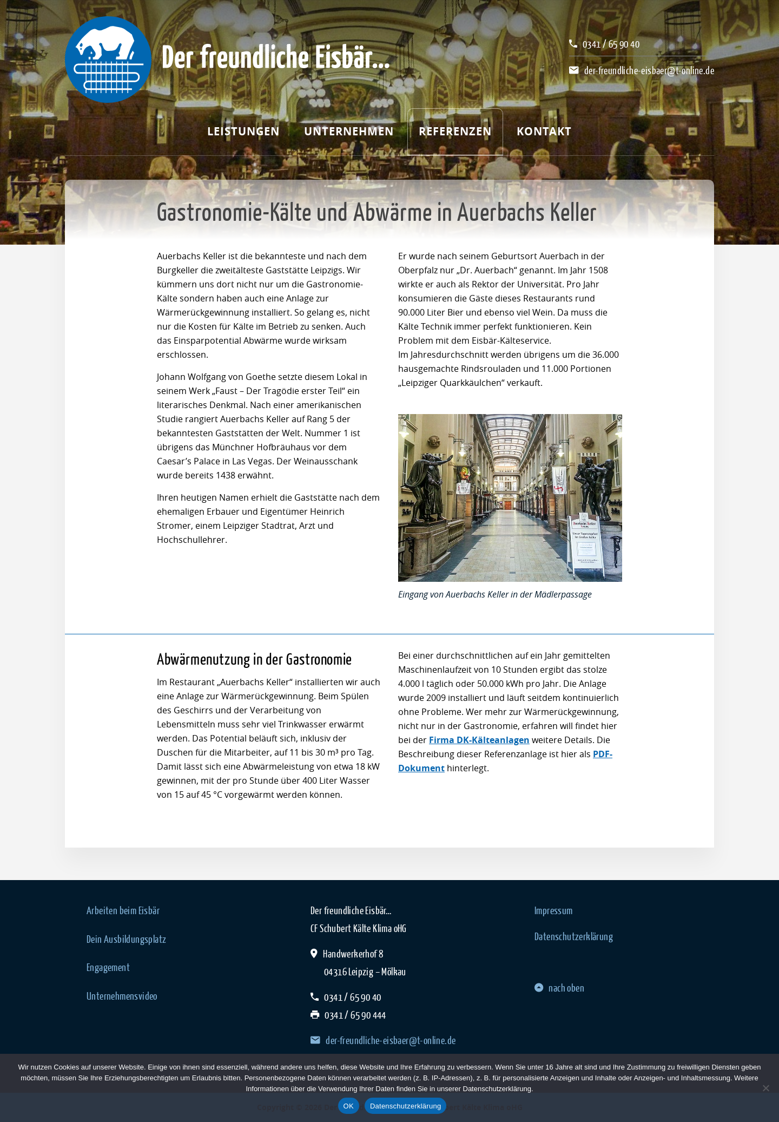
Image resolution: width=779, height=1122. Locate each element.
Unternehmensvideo (122, 995)
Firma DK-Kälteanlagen (479, 740)
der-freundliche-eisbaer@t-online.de (649, 70)
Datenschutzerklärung (573, 936)
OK (349, 1106)
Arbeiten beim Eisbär (123, 910)
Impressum (553, 910)
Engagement (108, 967)
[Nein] (765, 1087)
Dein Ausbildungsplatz (126, 939)
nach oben (559, 987)
